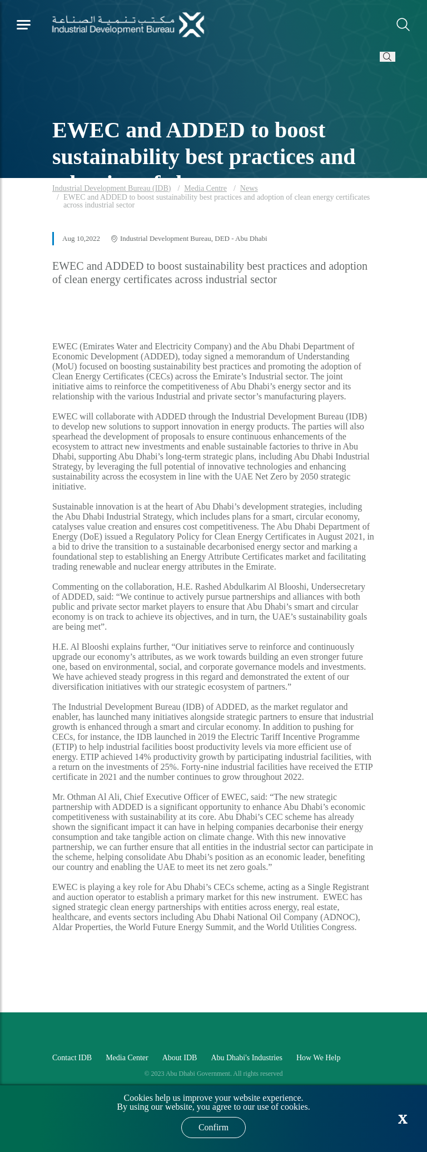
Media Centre (205, 188)
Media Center (127, 1058)
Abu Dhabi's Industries (246, 1058)
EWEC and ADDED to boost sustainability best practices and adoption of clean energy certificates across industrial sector (216, 201)
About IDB (179, 1058)
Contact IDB (72, 1058)
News (249, 188)
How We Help (318, 1058)
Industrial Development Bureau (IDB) (111, 188)
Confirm (213, 1127)
